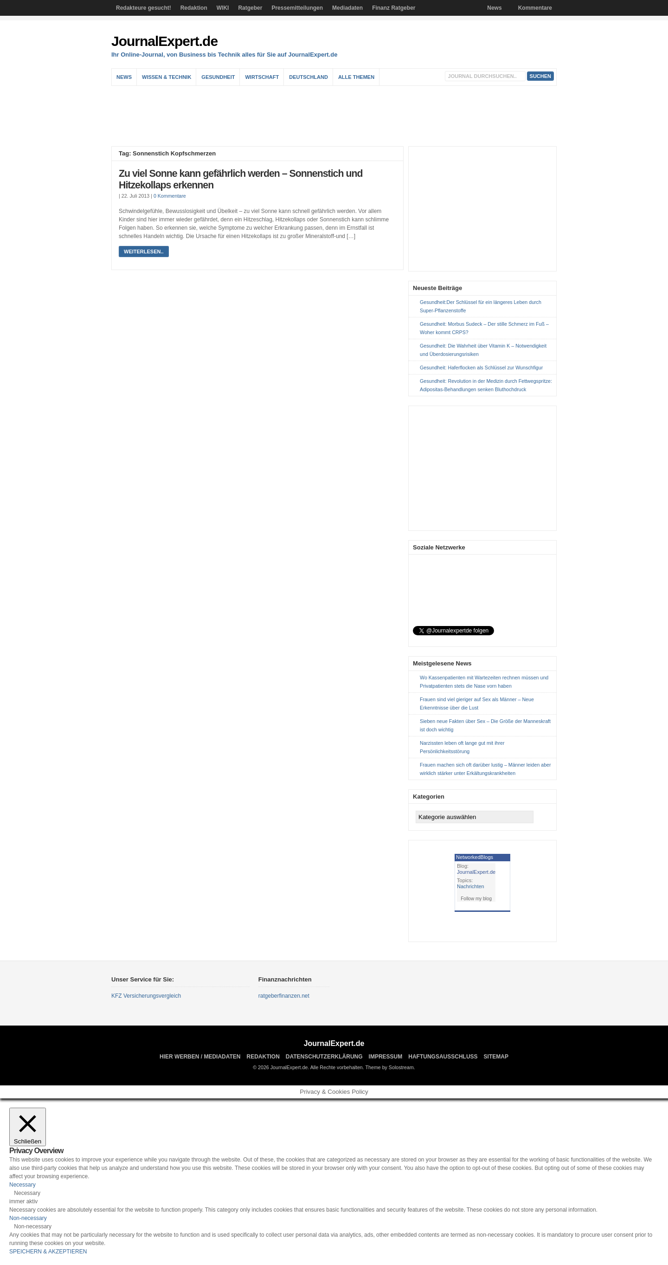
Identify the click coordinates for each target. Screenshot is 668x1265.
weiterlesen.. (144, 251)
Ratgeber (250, 8)
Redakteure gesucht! (143, 8)
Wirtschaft (262, 77)
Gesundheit (218, 77)
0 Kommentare (170, 196)
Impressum (386, 1056)
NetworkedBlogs (474, 857)
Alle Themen (356, 77)
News (494, 8)
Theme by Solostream (390, 1067)
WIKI (223, 8)
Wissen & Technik (166, 77)
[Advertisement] (336, 116)
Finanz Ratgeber (393, 8)
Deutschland (308, 77)
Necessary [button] (22, 1184)
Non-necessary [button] (28, 1218)
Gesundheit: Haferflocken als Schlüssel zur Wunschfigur (481, 367)
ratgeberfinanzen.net (283, 996)
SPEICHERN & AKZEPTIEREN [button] (48, 1251)
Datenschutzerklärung (324, 1056)
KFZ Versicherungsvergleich (146, 996)
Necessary (27, 1193)
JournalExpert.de (164, 41)
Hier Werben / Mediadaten (200, 1056)
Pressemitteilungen (297, 8)
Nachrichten (470, 886)
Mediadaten (347, 8)
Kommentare (535, 8)
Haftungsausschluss (442, 1056)
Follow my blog (476, 898)
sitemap (496, 1056)
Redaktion (193, 8)
